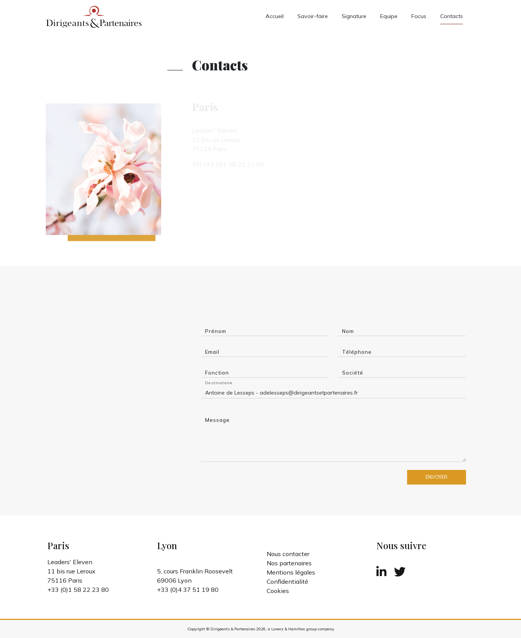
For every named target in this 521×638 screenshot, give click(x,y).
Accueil (275, 16)
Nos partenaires (289, 563)
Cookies (278, 591)
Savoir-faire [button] (312, 16)
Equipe (388, 16)
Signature (354, 16)
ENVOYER (437, 477)
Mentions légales (291, 572)
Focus (418, 16)
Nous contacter (288, 554)
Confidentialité (287, 581)
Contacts (451, 16)
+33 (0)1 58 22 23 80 (78, 589)
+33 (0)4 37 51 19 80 (188, 589)
